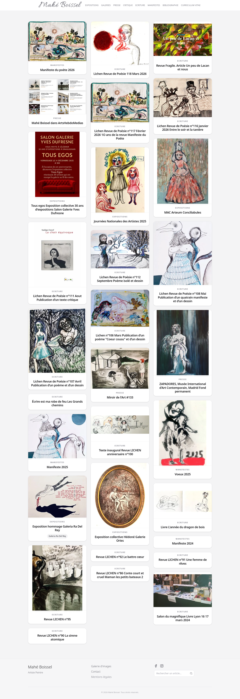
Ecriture (140, 5)
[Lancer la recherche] (191, 673)
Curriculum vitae (190, 5)
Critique (128, 5)
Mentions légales (101, 677)
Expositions (91, 5)
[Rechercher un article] (174, 673)
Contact (95, 671)
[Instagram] (162, 666)
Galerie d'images (101, 666)
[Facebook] (156, 666)
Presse (116, 5)
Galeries (106, 5)
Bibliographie (170, 5)
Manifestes (154, 5)
